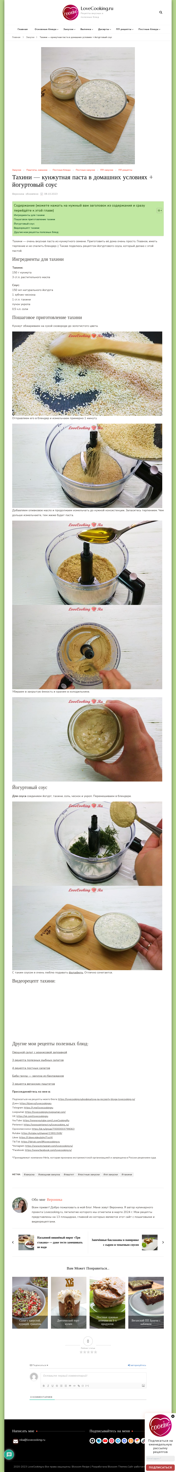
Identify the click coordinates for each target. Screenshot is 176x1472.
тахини (127, 1174)
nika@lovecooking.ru (32, 1440)
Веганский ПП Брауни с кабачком (146, 1322)
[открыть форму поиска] (161, 12)
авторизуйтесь (137, 1365)
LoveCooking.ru (97, 8)
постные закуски (90, 1174)
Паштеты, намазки (36, 170)
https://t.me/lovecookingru (38, 1107)
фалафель (76, 972)
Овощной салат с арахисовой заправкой (39, 1052)
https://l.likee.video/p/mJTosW (36, 1137)
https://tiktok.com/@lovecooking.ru (40, 1141)
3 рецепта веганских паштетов (33, 1084)
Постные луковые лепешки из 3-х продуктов (107, 1321)
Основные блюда (45, 29)
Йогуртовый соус (24, 223)
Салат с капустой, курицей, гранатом (30, 1322)
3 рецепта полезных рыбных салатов (38, 1060)
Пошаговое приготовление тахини (34, 219)
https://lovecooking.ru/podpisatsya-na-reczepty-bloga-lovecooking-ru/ (96, 1099)
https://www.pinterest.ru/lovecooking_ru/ (46, 1124)
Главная (23, 29)
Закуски (68, 29)
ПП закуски (106, 170)
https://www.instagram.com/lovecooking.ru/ (49, 1146)
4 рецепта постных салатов (31, 1068)
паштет (69, 1174)
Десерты (103, 29)
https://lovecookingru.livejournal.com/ (45, 1112)
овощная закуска (50, 1174)
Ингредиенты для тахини (29, 215)
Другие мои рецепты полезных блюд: (36, 232)
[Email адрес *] (160, 1459)
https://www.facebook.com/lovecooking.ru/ (48, 1150)
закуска (29, 1174)
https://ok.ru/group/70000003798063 (53, 1129)
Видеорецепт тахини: (27, 228)
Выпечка (85, 29)
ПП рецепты (123, 29)
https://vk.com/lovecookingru (32, 1116)
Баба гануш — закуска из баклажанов (38, 1076)
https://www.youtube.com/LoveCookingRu (46, 1120)
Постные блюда (148, 29)
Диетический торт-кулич (68, 1322)
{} (83, 1385)
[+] (87, 1385)
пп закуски (111, 1174)
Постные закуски (85, 170)
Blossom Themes (117, 1466)
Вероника (18, 194)
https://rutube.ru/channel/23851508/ (41, 1133)
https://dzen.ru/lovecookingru (35, 1103)
